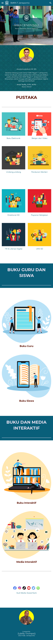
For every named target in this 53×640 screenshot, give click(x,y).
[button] (2, 3)
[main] (26, 78)
